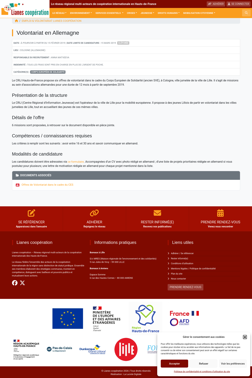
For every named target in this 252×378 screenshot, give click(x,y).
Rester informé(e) (180, 258)
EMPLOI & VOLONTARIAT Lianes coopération (52, 20)
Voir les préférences (233, 363)
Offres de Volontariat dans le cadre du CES (48, 184)
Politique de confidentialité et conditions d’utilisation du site (202, 371)
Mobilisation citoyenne (198, 13)
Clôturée (123, 43)
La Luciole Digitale (132, 373)
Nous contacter (178, 278)
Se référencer (187, 253)
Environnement (80, 13)
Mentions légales (179, 268)
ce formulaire (76, 161)
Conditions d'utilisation (182, 263)
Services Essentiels (108, 13)
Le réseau (58, 13)
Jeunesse (146, 13)
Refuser (203, 363)
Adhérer (175, 253)
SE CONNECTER (238, 3)
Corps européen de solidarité (48, 72)
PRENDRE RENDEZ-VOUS (185, 286)
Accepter (174, 363)
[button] (245, 337)
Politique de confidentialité (203, 268)
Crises (131, 13)
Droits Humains (168, 13)
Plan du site (177, 273)
